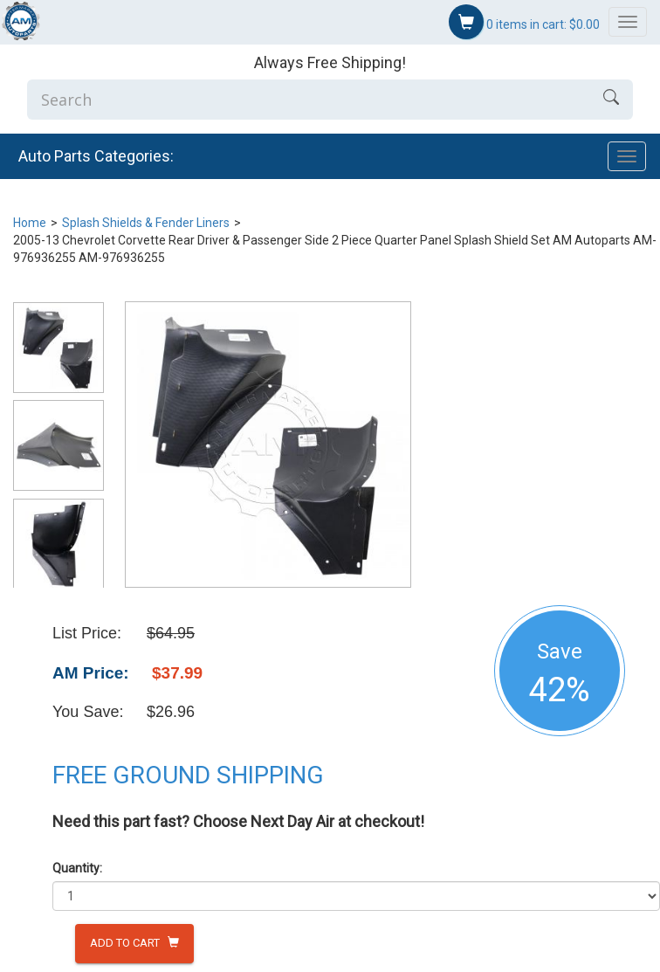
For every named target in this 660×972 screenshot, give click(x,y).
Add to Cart (134, 942)
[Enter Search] (308, 99)
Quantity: (77, 868)
